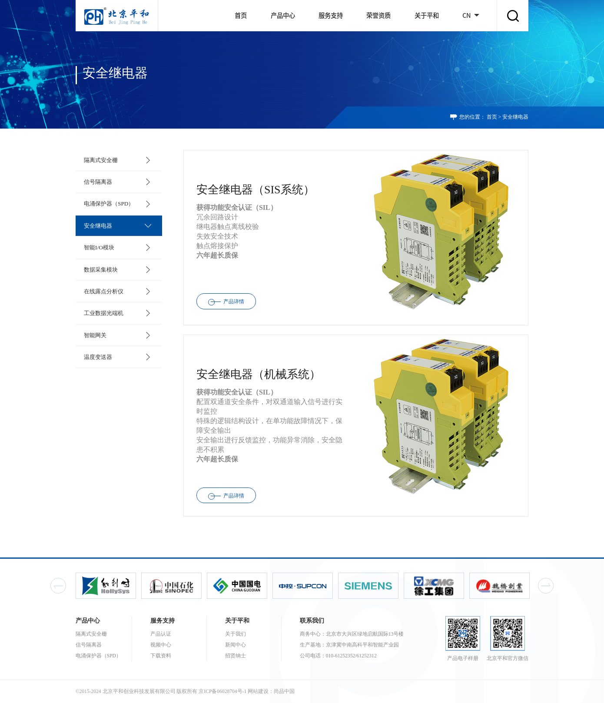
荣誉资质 (378, 15)
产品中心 (283, 15)
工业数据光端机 (103, 309)
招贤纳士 (235, 656)
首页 (241, 15)
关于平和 (427, 15)
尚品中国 (284, 691)
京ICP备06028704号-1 (222, 691)
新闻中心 (235, 645)
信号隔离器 (97, 181)
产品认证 (160, 634)
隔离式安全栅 (100, 159)
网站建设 (258, 691)
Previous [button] (58, 586)
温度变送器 (97, 352)
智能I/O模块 (98, 245)
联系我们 (312, 620)
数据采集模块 (100, 266)
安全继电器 (515, 117)
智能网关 (94, 331)
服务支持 (331, 15)
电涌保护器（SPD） (108, 202)
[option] (110, 585)
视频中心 (160, 645)
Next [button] (546, 586)
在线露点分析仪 (103, 288)
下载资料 (160, 656)
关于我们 (235, 634)
